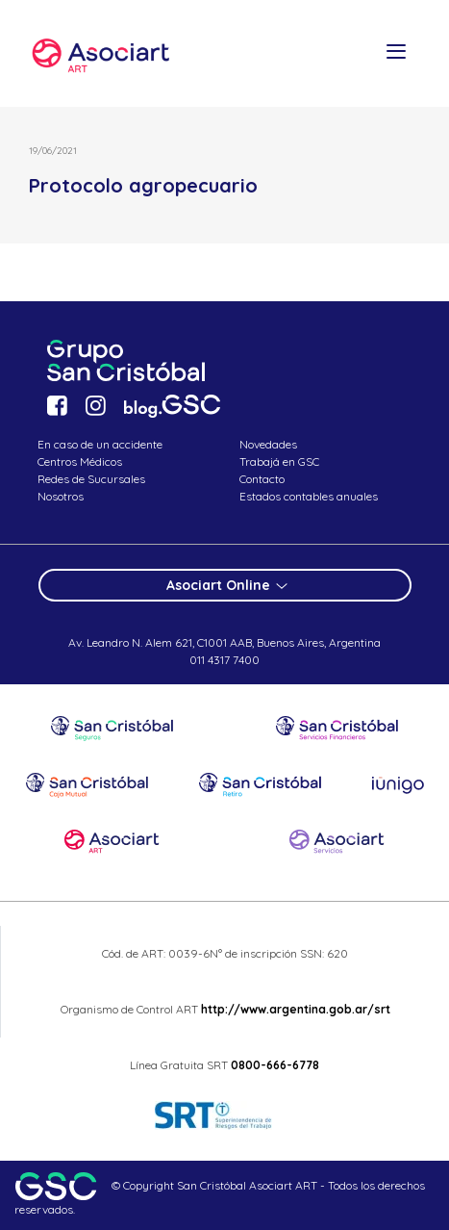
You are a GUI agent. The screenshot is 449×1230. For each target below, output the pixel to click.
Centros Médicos (79, 461)
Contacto (262, 479)
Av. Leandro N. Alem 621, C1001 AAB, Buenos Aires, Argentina (224, 642)
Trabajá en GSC (279, 461)
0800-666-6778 (275, 1065)
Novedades (268, 444)
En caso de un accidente (99, 444)
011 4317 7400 (224, 660)
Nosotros (60, 496)
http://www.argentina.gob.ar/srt (294, 1009)
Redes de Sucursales (91, 479)
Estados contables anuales (308, 496)
